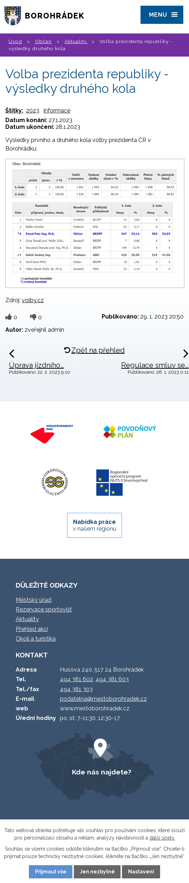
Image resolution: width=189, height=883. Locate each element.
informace (57, 110)
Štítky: (14, 110)
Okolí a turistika (36, 638)
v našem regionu (94, 525)
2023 (32, 110)
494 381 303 (76, 689)
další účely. (162, 838)
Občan (43, 41)
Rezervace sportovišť (44, 609)
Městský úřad (33, 599)
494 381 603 (112, 679)
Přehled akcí (32, 629)
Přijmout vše (50, 871)
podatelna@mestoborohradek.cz (103, 698)
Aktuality (76, 41)
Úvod (15, 41)
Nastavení (141, 871)
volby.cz (33, 300)
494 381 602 (76, 679)
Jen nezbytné (97, 871)
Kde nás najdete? (101, 772)
